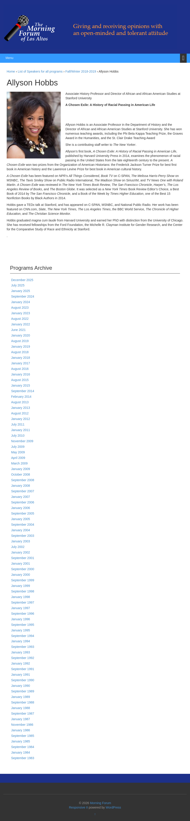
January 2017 (20, 363)
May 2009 (18, 452)
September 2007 (22, 491)
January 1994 (20, 641)
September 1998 (22, 591)
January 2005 (20, 519)
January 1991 (20, 674)
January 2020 (20, 335)
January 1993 (20, 652)
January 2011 (20, 430)
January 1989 (20, 697)
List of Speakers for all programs (40, 71)
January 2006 (20, 508)
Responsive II (78, 807)
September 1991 (22, 669)
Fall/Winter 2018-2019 (80, 71)
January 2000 (20, 574)
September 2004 (22, 524)
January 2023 (20, 313)
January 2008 (20, 485)
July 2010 (17, 435)
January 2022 (20, 324)
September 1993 (22, 647)
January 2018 (20, 357)
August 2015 (20, 380)
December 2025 (22, 280)
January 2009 (20, 469)
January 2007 (20, 497)
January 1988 (20, 708)
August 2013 (20, 402)
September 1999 (22, 580)
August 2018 (20, 352)
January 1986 (20, 730)
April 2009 (18, 458)
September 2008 (22, 480)
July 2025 (17, 285)
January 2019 (20, 346)
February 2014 (21, 396)
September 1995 (22, 624)
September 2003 (22, 535)
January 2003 (20, 541)
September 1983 (22, 758)
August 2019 (20, 341)
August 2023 (20, 307)
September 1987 (22, 713)
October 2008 (20, 474)
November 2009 (22, 441)
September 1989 (22, 691)
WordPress (113, 807)
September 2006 (22, 502)
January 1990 (20, 685)
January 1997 (20, 608)
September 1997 (22, 602)
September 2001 (22, 558)
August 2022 (20, 318)
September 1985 (22, 736)
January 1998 (20, 597)
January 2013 (20, 407)
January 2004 (20, 530)
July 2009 (17, 446)
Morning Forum (100, 803)
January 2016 (20, 374)
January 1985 (20, 741)
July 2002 (17, 547)
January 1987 (20, 719)
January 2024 (20, 302)
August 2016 (20, 369)
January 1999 (20, 586)
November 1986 (22, 724)
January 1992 (20, 663)
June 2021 (18, 330)
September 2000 (22, 569)
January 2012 (20, 419)
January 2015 (20, 385)
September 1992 (22, 658)
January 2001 (20, 563)
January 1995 (20, 630)
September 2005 (22, 513)
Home (11, 71)
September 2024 (22, 296)
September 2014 (22, 391)
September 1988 (22, 702)
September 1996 (22, 613)
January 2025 (20, 291)
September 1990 (22, 680)
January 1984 (20, 752)
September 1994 (22, 636)
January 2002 (20, 552)
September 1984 (22, 747)
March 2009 (19, 463)
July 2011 (17, 424)
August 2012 (20, 413)
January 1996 (20, 619)
